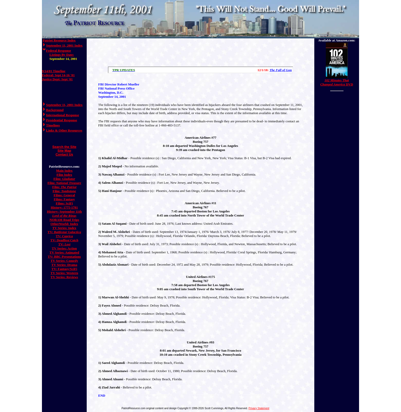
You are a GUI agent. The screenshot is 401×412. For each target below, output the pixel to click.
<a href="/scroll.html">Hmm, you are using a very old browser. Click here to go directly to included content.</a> (200, 70)
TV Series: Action (64, 248)
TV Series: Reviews (64, 277)
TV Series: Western (64, 273)
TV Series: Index (64, 228)
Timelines (53, 125)
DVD (336, 82)
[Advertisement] (200, 51)
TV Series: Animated (64, 252)
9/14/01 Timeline (53, 71)
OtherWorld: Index (64, 224)
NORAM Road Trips (64, 220)
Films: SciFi (64, 203)
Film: (64, 179)
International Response (62, 115)
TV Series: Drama (64, 265)
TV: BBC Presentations (64, 256)
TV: (64, 232)
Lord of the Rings (64, 216)
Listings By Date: (61, 55)
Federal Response (58, 50)
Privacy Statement (259, 408)
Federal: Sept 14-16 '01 (58, 75)
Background (54, 110)
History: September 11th (64, 211)
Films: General (64, 195)
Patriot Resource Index (59, 40)
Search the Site (64, 147)
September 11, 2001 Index (64, 45)
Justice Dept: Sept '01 (57, 79)
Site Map (64, 151)
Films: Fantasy (64, 199)
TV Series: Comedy (64, 261)
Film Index (64, 175)
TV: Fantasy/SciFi (64, 269)
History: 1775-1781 (64, 207)
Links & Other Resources (64, 130)
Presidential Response (61, 120)
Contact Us (64, 154)
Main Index (64, 170)
